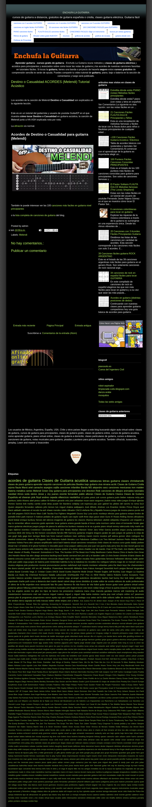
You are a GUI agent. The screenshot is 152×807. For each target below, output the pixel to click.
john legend (71, 588)
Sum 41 (105, 720)
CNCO (79, 510)
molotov (95, 594)
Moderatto (19, 710)
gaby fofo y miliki (36, 753)
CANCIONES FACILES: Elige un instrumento (87, 32)
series (29, 491)
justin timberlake (52, 562)
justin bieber (120, 497)
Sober (75, 720)
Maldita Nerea (120, 704)
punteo (63, 565)
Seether (52, 720)
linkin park (20, 517)
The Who (69, 723)
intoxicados (122, 756)
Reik (98, 491)
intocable (54, 546)
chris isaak (42, 633)
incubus (82, 756)
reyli (79, 565)
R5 (16, 620)
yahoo (128, 656)
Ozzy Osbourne (109, 710)
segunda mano (97, 788)
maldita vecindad (28, 649)
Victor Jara (92, 530)
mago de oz (122, 562)
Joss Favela (99, 610)
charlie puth (23, 581)
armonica (45, 555)
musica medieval (26, 778)
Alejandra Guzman (56, 665)
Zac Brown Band (136, 727)
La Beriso (79, 698)
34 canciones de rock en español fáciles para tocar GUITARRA (123, 276)
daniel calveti (63, 581)
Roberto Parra (84, 717)
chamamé (21, 633)
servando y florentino (21, 791)
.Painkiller (47, 662)
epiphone (67, 749)
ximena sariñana (129, 798)
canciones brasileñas (30, 740)
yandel (28, 568)
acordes (115, 530)
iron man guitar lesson (29, 759)
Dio (99, 607)
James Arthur (44, 691)
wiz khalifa (110, 798)
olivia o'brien (125, 778)
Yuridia (36, 623)
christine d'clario (127, 555)
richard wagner (91, 785)
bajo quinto (115, 733)
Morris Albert (49, 710)
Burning (90, 672)
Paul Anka (54, 714)
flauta (18, 487)
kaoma (41, 765)
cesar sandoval (127, 740)
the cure (41, 656)
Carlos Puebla (138, 672)
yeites (10, 801)
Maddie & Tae (107, 704)
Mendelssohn (99, 707)
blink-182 (21, 533)
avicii (55, 542)
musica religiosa (15, 565)
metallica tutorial (42, 775)
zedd (28, 659)
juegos (35, 526)
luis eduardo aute (102, 646)
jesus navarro (35, 762)
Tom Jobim (84, 723)
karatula (55, 765)
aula (104, 733)
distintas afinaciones (122, 746)
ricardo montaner (90, 565)
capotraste (13, 581)
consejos (107, 743)
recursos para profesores (67, 785)
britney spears (100, 736)
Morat (23, 555)
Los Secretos (134, 701)
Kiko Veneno (69, 698)
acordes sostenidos (103, 623)
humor (58, 756)
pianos (131, 510)
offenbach (104, 778)
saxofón (59, 788)
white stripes (61, 601)
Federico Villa (59, 685)
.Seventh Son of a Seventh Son (85, 604)
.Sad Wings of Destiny (60, 662)
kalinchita (23, 765)
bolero (63, 736)
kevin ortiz (82, 588)
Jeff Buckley (114, 572)
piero (76, 652)
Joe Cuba (108, 691)
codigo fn (107, 633)
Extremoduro (33, 685)
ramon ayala (51, 597)
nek (123, 649)
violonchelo (21, 539)
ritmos (20, 494)
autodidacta (138, 530)
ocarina (89, 778)
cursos (27, 559)
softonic (111, 597)
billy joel (117, 627)
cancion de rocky (51, 630)
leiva (33, 769)
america (11, 627)
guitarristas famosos (104, 559)
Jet (72, 610)
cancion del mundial (68, 630)
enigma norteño (31, 640)
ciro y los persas (72, 633)
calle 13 (104, 555)
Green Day (47, 491)
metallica (20, 491)
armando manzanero (85, 733)
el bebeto (23, 546)
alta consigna (131, 730)
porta (112, 782)
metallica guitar (14, 775)
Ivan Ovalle (135, 688)
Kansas (25, 698)
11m (108, 662)
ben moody (36, 736)
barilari (16, 736)
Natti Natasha (82, 710)
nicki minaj (135, 649)
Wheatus (125, 727)
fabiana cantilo (45, 640)
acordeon (27, 730)
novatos (103, 536)
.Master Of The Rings (23, 662)
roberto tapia (125, 785)
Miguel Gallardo (112, 707)
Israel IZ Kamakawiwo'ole (119, 688)
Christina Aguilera (21, 678)
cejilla (56, 487)
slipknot (17, 530)
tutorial (21, 568)
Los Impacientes (93, 701)
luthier (112, 646)
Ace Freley (90, 552)
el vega (33, 749)
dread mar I (13, 546)
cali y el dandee (92, 555)
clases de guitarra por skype (54, 743)
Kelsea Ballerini (33, 614)
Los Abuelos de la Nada (39, 701)
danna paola (13, 636)
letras (106, 480)
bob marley (28, 504)
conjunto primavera (120, 633)
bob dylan (129, 578)
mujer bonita (13, 778)
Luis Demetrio (56, 704)
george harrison (88, 640)
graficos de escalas (102, 36)
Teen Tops (129, 720)
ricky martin (135, 526)
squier (92, 791)
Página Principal (55, 325)
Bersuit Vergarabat (135, 568)
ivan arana (64, 759)
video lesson (100, 656)
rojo (59, 597)
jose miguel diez (105, 762)
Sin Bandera (65, 504)
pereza (11, 597)
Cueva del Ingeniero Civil (111, 369)
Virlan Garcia (105, 530)
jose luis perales (110, 643)
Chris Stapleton (118, 675)
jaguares (65, 643)
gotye (104, 640)
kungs (127, 765)
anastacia (12, 733)
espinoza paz (90, 504)
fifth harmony (70, 533)
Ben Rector (87, 668)
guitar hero (135, 753)
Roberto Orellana (71, 717)
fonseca (107, 510)
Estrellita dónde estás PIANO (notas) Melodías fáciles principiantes (125, 93)
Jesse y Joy (44, 494)
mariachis (38, 549)
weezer (122, 656)
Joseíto (77, 694)
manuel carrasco (136, 562)
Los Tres (103, 539)
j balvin (107, 500)
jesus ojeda (47, 762)
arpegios (48, 487)
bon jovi (81, 555)
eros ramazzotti (42, 584)
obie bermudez (19, 652)
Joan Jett (90, 610)
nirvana (106, 484)
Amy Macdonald (127, 665)
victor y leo (33, 798)
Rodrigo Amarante (109, 717)
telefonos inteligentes (28, 656)
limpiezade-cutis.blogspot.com (113, 389)
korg (124, 643)
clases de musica (111, 542)
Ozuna (80, 513)
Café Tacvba (48, 513)
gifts (58, 753)
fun (62, 640)
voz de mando (98, 549)
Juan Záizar (105, 694)
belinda (28, 736)
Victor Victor (85, 727)
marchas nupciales (52, 772)
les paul (57, 646)
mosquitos (103, 395)
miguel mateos (57, 594)
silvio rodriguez (133, 536)
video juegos (122, 500)
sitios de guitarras (50, 791)
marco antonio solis (24, 549)
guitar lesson (106, 584)
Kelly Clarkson (58, 698)
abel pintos (35, 500)
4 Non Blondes (111, 604)
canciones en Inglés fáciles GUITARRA (29, 27)
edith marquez (24, 749)
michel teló (72, 649)
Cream (79, 678)
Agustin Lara (31, 665)
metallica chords (137, 772)
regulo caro (67, 517)
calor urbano (120, 736)
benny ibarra (109, 627)
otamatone (12, 782)
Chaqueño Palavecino (83, 675)
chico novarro (32, 633)
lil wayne (69, 769)
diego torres (75, 581)
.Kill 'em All (36, 568)
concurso (19, 559)
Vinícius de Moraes (99, 727)
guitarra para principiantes (67, 491)
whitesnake (91, 798)
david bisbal (13, 520)
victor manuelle (21, 798)
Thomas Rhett (127, 620)
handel (26, 756)
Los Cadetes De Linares (121, 614)
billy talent (126, 627)
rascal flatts (22, 785)
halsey (11, 756)
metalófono (53, 775)
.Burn (70, 659)
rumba (20, 788)
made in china (24, 772)
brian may (27, 630)
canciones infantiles (70, 487)
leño (44, 769)
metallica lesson (27, 775)
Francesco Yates (119, 685)
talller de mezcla (123, 597)
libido (43, 536)
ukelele (106, 520)
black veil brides (15, 630)
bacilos (105, 578)
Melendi (23, 235)
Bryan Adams (64, 672)
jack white (80, 759)
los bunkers (70, 526)
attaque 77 (77, 627)
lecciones (40, 646)
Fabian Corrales (46, 685)
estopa (131, 513)
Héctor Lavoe (88, 688)
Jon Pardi (140, 691)
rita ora (117, 785)
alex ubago (35, 555)
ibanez (40, 588)
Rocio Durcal (96, 717)
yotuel (134, 656)
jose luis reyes (91, 762)
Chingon (108, 675)
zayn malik (20, 659)
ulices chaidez (85, 549)
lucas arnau (89, 646)
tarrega (106, 791)
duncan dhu (89, 636)
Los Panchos (25, 617)
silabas (40, 791)
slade (61, 791)
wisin (102, 517)
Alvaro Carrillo (94, 665)
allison (28, 523)
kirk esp (111, 765)
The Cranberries (104, 620)
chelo (99, 542)
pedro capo (57, 652)
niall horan (62, 778)
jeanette (115, 759)
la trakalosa (79, 562)
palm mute (32, 782)
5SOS (27, 513)
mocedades (111, 775)
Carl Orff (113, 672)
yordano (17, 801)
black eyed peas (137, 627)
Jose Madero (52, 694)
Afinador (71, 510)
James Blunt (56, 691)
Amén (137, 665)
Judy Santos (13, 698)
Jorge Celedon (24, 694)
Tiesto (76, 723)
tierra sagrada (25, 601)
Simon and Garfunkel (77, 620)
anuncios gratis (38, 523)
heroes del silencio (44, 520)
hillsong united (30, 588)
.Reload (29, 604)
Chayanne (124, 520)
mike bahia (86, 594)
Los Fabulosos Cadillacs (87, 539)
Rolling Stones (126, 517)
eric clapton (76, 559)
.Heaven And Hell (101, 659)
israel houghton (52, 759)
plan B (18, 597)
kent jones (69, 765)
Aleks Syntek (138, 604)
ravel (40, 785)
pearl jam (41, 652)
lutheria (113, 562)
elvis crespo (41, 749)
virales (41, 798)
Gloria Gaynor (14, 688)
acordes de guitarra (24, 481)
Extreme (131, 607)
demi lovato (35, 636)
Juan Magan (127, 572)
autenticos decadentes (90, 578)
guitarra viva (96, 484)
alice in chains (94, 730)
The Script (60, 723)
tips (50, 795)
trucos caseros (93, 795)
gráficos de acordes (82, 36)
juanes (55, 494)
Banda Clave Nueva (74, 668)
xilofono (119, 798)
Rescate (60, 717)
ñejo (36, 801)
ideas (64, 756)
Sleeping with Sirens (64, 720)
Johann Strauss (128, 691)
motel (127, 775)
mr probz (140, 775)
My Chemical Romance (36, 575)
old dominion (114, 778)
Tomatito (93, 723)
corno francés (117, 743)
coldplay (76, 504)
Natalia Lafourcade (57, 575)
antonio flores (35, 627)
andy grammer (44, 733)
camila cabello (14, 740)
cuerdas (39, 746)
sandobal (87, 652)
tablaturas (95, 480)
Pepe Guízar (97, 714)
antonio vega (64, 578)
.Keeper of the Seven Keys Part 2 (121, 601)
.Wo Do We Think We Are (95, 662)
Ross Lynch (122, 717)
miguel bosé (92, 649)
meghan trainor (49, 649)
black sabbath (14, 510)
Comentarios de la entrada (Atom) (59, 333)
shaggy (34, 791)
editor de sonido (106, 581)
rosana (58, 549)
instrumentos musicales (55, 588)
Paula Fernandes (66, 714)
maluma (130, 497)
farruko (60, 533)
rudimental (12, 788)
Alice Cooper (13, 607)
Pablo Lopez (126, 710)
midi (100, 775)
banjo (141, 733)
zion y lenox (73, 601)
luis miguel (60, 507)
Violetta (112, 727)
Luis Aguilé (45, 704)
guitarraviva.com (15, 643)
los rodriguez (103, 562)
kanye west (32, 765)
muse (86, 500)
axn (108, 733)
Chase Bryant (98, 675)
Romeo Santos (15, 504)
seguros (107, 788)
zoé (97, 497)
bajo (87, 484)
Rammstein (34, 620)
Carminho (12, 675)
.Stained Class (77, 662)
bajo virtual (134, 733)
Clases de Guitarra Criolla (130, 484)
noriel (83, 778)
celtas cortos (130, 630)
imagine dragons (93, 533)
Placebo (11, 620)
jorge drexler (85, 643)
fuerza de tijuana (22, 753)
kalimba (64, 562)
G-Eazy (129, 685)
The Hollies (30, 723)
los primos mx (67, 646)
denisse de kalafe (47, 636)
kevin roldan (93, 588)
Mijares (136, 707)
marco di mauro (67, 772)
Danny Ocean (122, 678)
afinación (19, 126)
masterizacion (14, 594)
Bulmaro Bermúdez (79, 672)
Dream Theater (94, 572)
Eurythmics (12, 685)
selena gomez (118, 536)
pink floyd (36, 497)
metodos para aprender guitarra (84, 775)
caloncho (110, 736)
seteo (93, 597)
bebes (22, 736)
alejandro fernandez (24, 507)
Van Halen (21, 727)
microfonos (82, 649)
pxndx (137, 510)
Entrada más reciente (24, 325)
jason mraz (64, 546)
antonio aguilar (57, 733)
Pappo (19, 714)
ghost (35, 546)
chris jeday (25, 743)
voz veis (114, 656)
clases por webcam (74, 743)
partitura (12, 500)
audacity (98, 733)
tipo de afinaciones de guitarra (35, 795)
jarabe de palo (109, 533)
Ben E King (35, 607)
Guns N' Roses (112, 517)
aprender (38, 484)
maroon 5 (30, 517)
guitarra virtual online (134, 584)
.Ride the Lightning (40, 604)
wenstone (82, 798)
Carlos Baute (14, 572)
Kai (20, 698)
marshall (38, 649)
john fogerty (74, 643)
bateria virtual (70, 542)
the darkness (50, 656)
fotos (92, 559)
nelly (55, 778)
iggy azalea (43, 643)
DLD (142, 504)
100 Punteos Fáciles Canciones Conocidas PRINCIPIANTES (121, 162)
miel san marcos (41, 594)
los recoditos (91, 562)
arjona (11, 487)
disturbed (74, 636)
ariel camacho (35, 487)
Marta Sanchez (74, 707)
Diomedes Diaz (52, 681)
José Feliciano (53, 539)
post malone (119, 782)
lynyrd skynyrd (122, 646)
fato (52, 584)
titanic (54, 795)
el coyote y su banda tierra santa (108, 636)
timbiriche (18, 795)
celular (118, 740)
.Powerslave (57, 568)
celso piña (119, 630)
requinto (47, 484)
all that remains (107, 730)
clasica (85, 743)
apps (74, 733)
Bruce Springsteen (50, 672)
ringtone (109, 785)
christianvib (137, 480)
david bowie (68, 746)
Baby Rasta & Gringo (56, 668)
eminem (138, 636)
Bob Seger (27, 672)
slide (104, 597)
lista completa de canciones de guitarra (35, 215)
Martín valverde (81, 617)
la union (137, 643)
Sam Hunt (44, 720)
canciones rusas (46, 740)
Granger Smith (32, 688)
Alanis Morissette (125, 604)
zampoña (12, 659)
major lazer (139, 646)
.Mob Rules (37, 662)
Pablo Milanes (138, 710)
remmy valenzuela (121, 526)
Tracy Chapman (104, 723)
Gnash (23, 688)
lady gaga (22, 536)
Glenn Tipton (138, 685)
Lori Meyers (23, 701)
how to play (50, 756)
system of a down (70, 549)
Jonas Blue (12, 694)
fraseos (11, 753)
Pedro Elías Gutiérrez (83, 714)
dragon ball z (64, 559)
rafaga (14, 785)
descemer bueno (93, 746)
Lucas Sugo (20, 704)
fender (136, 523)
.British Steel (101, 601)
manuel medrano (64, 536)
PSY (82, 575)
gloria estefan (66, 753)
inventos (15, 759)
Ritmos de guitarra (21, 36)
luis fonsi (50, 536)
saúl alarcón (68, 788)
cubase (32, 746)
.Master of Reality (22, 552)
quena (136, 782)
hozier (35, 643)
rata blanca (32, 785)
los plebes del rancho (120, 504)
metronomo (27, 594)
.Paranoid (35, 552)
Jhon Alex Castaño (96, 691)
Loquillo (90, 614)
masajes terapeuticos (121, 772)
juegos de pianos (47, 526)
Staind (81, 720)
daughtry (58, 746)
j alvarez (72, 759)
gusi (142, 753)
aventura (12, 533)
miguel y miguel (72, 594)
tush (79, 656)
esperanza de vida (93, 749)
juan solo (130, 762)
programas (27, 597)
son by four (77, 791)
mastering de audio (134, 591)
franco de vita (86, 584)
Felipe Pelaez (71, 685)
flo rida (76, 584)
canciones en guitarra (87, 630)
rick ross (102, 785)
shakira (69, 507)
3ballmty (132, 662)
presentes (129, 782)
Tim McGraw (138, 620)
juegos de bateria (36, 562)
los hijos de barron (49, 591)
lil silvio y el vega (58, 769)
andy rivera (25, 627)
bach (60, 542)
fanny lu (113, 749)
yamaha (140, 798)
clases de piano (16, 484)
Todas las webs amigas (110, 402)
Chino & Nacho (127, 552)
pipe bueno (95, 782)
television (98, 520)
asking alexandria (65, 627)
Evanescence (122, 607)
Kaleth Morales (68, 539)
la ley (70, 562)
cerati (43, 504)
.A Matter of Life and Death (41, 659)
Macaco (58, 617)
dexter (103, 746)
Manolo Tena (131, 704)
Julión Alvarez (22, 500)
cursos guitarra (107, 497)
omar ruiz (135, 778)
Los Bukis (20, 575)
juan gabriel (103, 504)
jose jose (87, 546)
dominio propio (138, 746)
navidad (12, 494)
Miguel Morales (126, 707)
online (127, 594)
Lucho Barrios (37, 617)
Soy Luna (87, 513)
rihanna (89, 520)
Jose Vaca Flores (66, 694)
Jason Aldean (67, 691)
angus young (126, 530)
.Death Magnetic (80, 659)
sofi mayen (68, 791)
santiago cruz (84, 597)
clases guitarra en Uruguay (91, 633)
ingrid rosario (91, 756)
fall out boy (55, 640)
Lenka (108, 698)
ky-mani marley (137, 765)
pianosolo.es (104, 366)
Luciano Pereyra (33, 704)
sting (135, 652)
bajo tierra (124, 733)
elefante (86, 510)
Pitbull (141, 539)
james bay (89, 759)
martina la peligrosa (104, 772)
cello (112, 740)
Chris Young (131, 675)
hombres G (44, 546)
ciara (63, 633)
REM (96, 575)
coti (82, 504)
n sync (50, 778)
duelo (81, 636)
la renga (132, 588)
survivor (99, 791)
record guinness (49, 785)
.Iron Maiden (129, 549)
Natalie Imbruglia (62, 710)
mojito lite (121, 775)
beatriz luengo (97, 627)
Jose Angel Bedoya (39, 694)
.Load (10, 662)
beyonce (45, 736)
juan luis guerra (99, 546)
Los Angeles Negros (102, 614)
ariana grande (74, 523)
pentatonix (72, 782)
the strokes (13, 601)
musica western (40, 778)
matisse (39, 517)
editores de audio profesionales (129, 581)
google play (89, 753)
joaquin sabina (76, 546)
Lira (15, 701)
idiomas (128, 559)
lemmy (39, 769)
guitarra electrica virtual (122, 640)
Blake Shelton (46, 607)
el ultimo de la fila (16, 584)
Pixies (141, 617)
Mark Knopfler (68, 617)
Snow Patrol (91, 620)
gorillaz (98, 640)
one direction (88, 491)
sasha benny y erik (47, 788)
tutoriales (139, 491)
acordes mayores (33, 578)
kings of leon (105, 588)
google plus (99, 753)
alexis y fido (71, 730)
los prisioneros (66, 591)
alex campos (35, 542)
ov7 (132, 594)
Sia (27, 555)
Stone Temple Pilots (93, 720)
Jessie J (67, 610)
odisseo (96, 778)
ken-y (61, 765)
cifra (32, 743)
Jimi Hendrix (14, 555)
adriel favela (50, 730)
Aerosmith (68, 568)
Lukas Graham (69, 704)
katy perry (111, 546)
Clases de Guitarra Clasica (108, 494)
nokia (78, 778)
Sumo (111, 720)
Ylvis (30, 623)
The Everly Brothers (16, 723)
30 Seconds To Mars (119, 662)
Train (141, 575)
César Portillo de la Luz (92, 678)
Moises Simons (37, 710)
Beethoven (101, 552)
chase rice (139, 740)
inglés (135, 559)
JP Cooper (23, 691)
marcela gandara (104, 591)
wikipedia (114, 520)
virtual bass (49, 798)
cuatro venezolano (21, 746)
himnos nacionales (37, 756)
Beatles (80, 484)
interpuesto (112, 756)
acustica (35, 730)
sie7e (99, 597)
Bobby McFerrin (59, 607)
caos (99, 630)
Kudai (56, 614)
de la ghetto (24, 636)
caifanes (39, 507)
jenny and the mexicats (18, 762)
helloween (119, 559)
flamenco (68, 584)
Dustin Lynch (84, 681)
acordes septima (87, 623)
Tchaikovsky (119, 720)
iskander (42, 759)
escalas (85, 559)
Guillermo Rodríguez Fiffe (49, 688)
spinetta (86, 791)
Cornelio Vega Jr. (29, 572)
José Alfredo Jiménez (95, 507)
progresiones (39, 597)
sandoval (95, 652)
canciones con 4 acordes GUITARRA (61, 23)
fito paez (59, 584)
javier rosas (99, 759)
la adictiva (60, 526)
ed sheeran (24, 497)
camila (37, 504)
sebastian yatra (105, 565)
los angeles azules (21, 591)
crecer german (138, 743)
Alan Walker (43, 665)
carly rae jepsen (102, 740)
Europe (141, 681)
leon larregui (34, 536)
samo (74, 597)
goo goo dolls (78, 753)
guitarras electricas (23, 526)
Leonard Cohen (118, 698)
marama (80, 526)
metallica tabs (61, 649)
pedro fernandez (61, 782)
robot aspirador (106, 385)
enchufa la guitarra (54, 749)
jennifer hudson (126, 759)
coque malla (133, 633)
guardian (122, 753)
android (35, 733)
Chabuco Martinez (54, 675)
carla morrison (102, 523)
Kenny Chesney (46, 614)
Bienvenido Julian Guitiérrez (103, 668)
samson (35, 788)
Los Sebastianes (121, 701)
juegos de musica (119, 510)
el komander (127, 523)
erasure (74, 749)
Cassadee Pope (39, 675)
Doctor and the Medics (68, 681)
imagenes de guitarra (64, 520)
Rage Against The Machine (19, 717)
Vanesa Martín (32, 727)
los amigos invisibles (89, 769)
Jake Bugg (58, 610)
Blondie (132, 668)
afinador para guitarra (135, 623)
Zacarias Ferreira (15, 730)
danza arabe (104, 392)
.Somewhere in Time (49, 552)
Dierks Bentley (40, 681)
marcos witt (118, 591)
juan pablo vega (20, 562)
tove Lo (69, 795)
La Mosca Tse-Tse (66, 614)
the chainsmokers (135, 565)
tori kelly (37, 601)
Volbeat (11, 623)
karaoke (47, 765)
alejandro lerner (49, 578)
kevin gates (84, 765)
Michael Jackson (116, 539)
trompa (75, 795)
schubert (77, 788)
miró (104, 775)
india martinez (55, 643)
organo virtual (31, 652)
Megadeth (71, 513)
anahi (17, 627)
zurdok (31, 801)
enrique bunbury (27, 520)
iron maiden (138, 487)
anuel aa (67, 733)
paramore (139, 594)
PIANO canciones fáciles (23, 32)
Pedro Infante (131, 539)
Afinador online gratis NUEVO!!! (45, 36)
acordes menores (73, 623)
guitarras (81, 533)
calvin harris (131, 736)
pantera (41, 782)
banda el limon (88, 523)
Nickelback (133, 617)
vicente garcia (88, 656)
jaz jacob (108, 759)
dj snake (94, 581)
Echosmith (94, 681)
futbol (96, 584)
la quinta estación (120, 588)
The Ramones (50, 723)
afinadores (139, 517)
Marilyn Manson (79, 530)
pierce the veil (68, 652)
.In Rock (140, 659)
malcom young (14, 649)
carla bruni (58, 740)
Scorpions (133, 575)
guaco (109, 640)
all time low (120, 730)
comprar (92, 743)
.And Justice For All (87, 601)
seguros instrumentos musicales (124, 788)
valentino (109, 795)
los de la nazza (105, 769)
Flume (80, 685)
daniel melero (48, 746)
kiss (118, 546)
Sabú (30, 720)
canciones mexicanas (120, 487)
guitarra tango (138, 640)
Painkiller (12, 714)
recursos (66, 36)
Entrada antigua (83, 325)
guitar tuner (118, 584)
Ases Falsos (88, 568)
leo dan (124, 546)
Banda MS (86, 487)
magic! (131, 646)
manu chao (89, 591)
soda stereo (31, 494)
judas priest (89, 497)
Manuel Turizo (20, 707)
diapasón (110, 746)
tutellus (103, 795)
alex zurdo (60, 730)
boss (69, 736)
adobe (41, 730)
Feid (137, 607)
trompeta (82, 795)
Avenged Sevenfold (104, 568)
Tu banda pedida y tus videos (123, 723)
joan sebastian (76, 500)
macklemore (13, 772)
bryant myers (37, 630)
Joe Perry (117, 691)
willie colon (100, 798)
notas (113, 500)
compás (99, 743)
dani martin (51, 581)
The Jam (39, 723)
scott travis (86, 788)
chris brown (113, 555)
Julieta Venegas (132, 610)
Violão (118, 727)
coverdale (127, 743)
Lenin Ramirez (81, 614)
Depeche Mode (79, 572)
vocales (58, 798)
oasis (91, 500)
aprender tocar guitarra (56, 523)
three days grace (91, 517)
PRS (118, 710)
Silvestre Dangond (59, 620)
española (81, 749)
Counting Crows (69, 678)
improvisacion (72, 756)
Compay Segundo (36, 678)
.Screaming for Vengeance (60, 604)
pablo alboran (86, 494)
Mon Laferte (124, 617)
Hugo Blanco (47, 610)
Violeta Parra (22, 542)
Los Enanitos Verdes (116, 507)
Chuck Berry (92, 607)
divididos (86, 581)
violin (108, 656)
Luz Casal (90, 704)
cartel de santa (107, 630)
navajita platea (116, 649)
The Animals (139, 720)
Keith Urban (21, 614)
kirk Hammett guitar (98, 765)
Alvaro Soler (24, 607)
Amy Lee (116, 665)
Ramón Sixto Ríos (38, 717)
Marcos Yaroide (61, 707)
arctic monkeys (100, 513)
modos (100, 649)
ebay (15, 749)
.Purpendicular (19, 604)
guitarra (29, 484)
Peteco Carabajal (110, 714)
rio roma (135, 504)
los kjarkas (117, 769)
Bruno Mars (35, 513)
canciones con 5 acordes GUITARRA (95, 23)
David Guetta (65, 572)
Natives (73, 710)
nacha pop (105, 594)
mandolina (40, 772)
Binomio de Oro (122, 668)
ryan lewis (27, 788)
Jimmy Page (80, 610)
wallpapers (79, 507)
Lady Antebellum (90, 698)
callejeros (139, 578)
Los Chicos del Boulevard (61, 701)
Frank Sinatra (20, 610)
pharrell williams (84, 782)
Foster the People (103, 685)
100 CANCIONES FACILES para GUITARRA (100, 27)
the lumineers (137, 597)
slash (119, 652)
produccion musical (37, 565)
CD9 (96, 672)
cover (141, 633)
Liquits (11, 701)
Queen (11, 507)
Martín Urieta (87, 707)
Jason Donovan (80, 691)
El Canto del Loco (108, 607)
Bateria (12, 491)
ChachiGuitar (67, 675)
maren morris (92, 536)
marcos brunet (80, 772)
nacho (106, 649)
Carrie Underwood (24, 675)
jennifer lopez (138, 759)
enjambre (30, 584)
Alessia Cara (70, 665)
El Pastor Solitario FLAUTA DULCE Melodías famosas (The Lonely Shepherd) (124, 187)
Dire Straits (65, 530)
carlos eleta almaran (86, 740)
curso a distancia (38, 581)
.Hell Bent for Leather (118, 659)
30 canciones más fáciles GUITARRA (63, 27)
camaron (140, 736)
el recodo (35, 510)
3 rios (101, 604)
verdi (116, 795)
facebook (105, 749)
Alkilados (78, 568)
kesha (76, 765)
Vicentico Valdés (61, 727)
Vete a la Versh (46, 727)
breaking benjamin (86, 736)
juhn (137, 762)
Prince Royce (132, 507)
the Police (137, 791)
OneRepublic (73, 575)
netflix (128, 649)
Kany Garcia (34, 698)
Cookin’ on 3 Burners (53, 678)
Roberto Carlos (121, 575)
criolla (10, 746)
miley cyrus (49, 549)
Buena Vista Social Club (76, 607)
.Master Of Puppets (36, 539)
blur (122, 578)
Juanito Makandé (137, 694)
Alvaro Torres (106, 665)
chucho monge (54, 633)
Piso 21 (89, 575)
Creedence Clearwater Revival (44, 530)
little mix (77, 769)
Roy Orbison (133, 717)
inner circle (102, 756)
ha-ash (43, 510)
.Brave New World (60, 659)
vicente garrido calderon (129, 795)
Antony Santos (34, 668)
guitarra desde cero (122, 36)
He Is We (78, 688)
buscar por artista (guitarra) (120, 32)
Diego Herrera (27, 681)
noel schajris (117, 594)
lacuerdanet (13, 769)
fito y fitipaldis (96, 510)
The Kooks (115, 620)
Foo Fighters (60, 513)
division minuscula (49, 559)
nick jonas (71, 778)
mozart (133, 775)
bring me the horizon (35, 533)
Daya (142, 678)
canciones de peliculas (63, 484)
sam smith (66, 597)
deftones (76, 746)
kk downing (120, 765)
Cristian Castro (45, 572)
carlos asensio (70, 740)
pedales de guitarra (52, 517)
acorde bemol (45, 623)
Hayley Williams (67, 688)
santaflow (103, 652)
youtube (140, 656)
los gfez (35, 591)
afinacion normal (118, 623)
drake (10, 749)
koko (120, 643)
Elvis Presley (121, 681)
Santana (12, 542)
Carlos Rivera (112, 552)
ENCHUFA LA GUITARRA (76, 12)
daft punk (35, 559)
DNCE (55, 572)
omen (141, 778)
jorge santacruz (77, 762)
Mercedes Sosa (95, 617)
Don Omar (139, 552)
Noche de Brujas (95, 710)
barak (10, 736)
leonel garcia (134, 546)
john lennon (49, 507)
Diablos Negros (14, 681)
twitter (51, 601)
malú (33, 772)
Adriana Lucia (20, 665)
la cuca (130, 643)
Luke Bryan (80, 704)
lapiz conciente (24, 769)
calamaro (26, 510)
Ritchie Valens (106, 575)
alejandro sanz (100, 487)
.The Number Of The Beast (72, 552)
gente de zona (75, 640)
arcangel (75, 578)
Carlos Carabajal (125, 672)
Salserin (36, 720)
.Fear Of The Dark (114, 549)
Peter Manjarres (124, 714)
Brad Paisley (37, 672)
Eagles (105, 572)
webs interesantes (69, 798)
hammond (18, 756)
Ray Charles (51, 717)
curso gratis (125, 542)
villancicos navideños (69, 497)
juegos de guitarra (124, 533)
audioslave (86, 627)
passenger (49, 782)
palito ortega (22, 782)
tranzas (44, 601)
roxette (141, 785)
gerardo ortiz (63, 500)
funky (66, 640)
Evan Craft (22, 685)
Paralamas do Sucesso (31, 714)
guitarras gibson (15, 588)
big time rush (55, 736)
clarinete (37, 743)
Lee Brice (102, 698)
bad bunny (114, 578)
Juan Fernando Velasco (115, 610)
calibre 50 (45, 500)
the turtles (61, 656)
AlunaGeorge (81, 665)
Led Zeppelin (136, 520)
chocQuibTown (14, 743)
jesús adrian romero (61, 762)
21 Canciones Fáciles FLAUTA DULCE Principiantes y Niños (121, 115)
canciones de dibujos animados (117, 491)
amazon (140, 730)
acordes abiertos (58, 623)
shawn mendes (54, 510)
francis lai (140, 749)
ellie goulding (128, 636)
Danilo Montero (109, 678)
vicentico (26, 530)
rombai (134, 785)
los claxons (80, 520)
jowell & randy (119, 762)
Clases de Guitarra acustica (65, 481)
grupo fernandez (111, 753)
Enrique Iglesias (136, 500)
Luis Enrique (49, 617)
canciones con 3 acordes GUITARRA (28, 23)
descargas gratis (62, 636)
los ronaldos (79, 646)
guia (128, 753)
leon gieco (49, 646)
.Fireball (90, 659)
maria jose (90, 772)
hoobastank (27, 643)
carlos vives (115, 523)
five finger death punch (126, 749)
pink (26, 565)
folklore (53, 500)
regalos (82, 785)
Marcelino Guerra (34, 707)
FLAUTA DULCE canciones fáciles (51, 32)
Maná (25, 487)
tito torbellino (71, 656)
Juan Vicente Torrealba (89, 694)
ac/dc (114, 484)
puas (81, 652)
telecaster (113, 791)
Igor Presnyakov (101, 688)
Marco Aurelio (48, 707)
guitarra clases (120, 480)
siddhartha (112, 652)
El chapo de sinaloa (107, 681)
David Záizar (133, 678)
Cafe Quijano (104, 672)
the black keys (120, 565)
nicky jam (139, 497)
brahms (75, 736)
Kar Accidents (45, 698)
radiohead (72, 565)
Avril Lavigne (120, 568)
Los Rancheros (107, 701)
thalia (129, 791)
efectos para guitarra (117, 513)
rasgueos (99, 500)
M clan (98, 704)
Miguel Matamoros (110, 617)
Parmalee (46, 714)
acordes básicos (16, 578)
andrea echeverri (24, 733)
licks (48, 769)
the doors (12, 568)
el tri (30, 546)
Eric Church (132, 681)
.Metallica (46, 568)
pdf (109, 536)
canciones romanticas (87, 542)
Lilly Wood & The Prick (134, 698)
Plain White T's (138, 714)
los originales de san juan (133, 769)
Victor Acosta (74, 727)
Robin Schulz (45, 620)
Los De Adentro (79, 701)
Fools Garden (89, 685)
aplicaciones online (49, 627)
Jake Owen (33, 691)
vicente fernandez (68, 494)
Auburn (44, 668)
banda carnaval (70, 555)
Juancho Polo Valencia (119, 694)
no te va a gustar (92, 526)
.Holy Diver (132, 659)
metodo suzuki (65, 775)
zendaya (24, 801)
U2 (82, 497)
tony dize (61, 795)
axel (142, 507)
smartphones (127, 652)
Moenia (27, 710)
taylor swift (78, 517)
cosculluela (51, 533)
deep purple (52, 504)
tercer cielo (122, 791)
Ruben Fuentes (20, 720)
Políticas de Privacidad (22, 40)
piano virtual (106, 526)
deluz (83, 746)
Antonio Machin (21, 668)
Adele (64, 510)
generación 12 (50, 753)
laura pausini (30, 646)
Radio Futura (24, 620)
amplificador (47, 542)
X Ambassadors (21, 623)
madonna (78, 591)
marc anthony (79, 536)
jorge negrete (97, 643)
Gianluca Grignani (34, 610)
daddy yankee (137, 542)
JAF (17, 691)
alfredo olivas (82, 730)
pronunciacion (53, 565)
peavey (49, 652)
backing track (56, 555)
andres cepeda (49, 497)
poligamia (105, 782)
